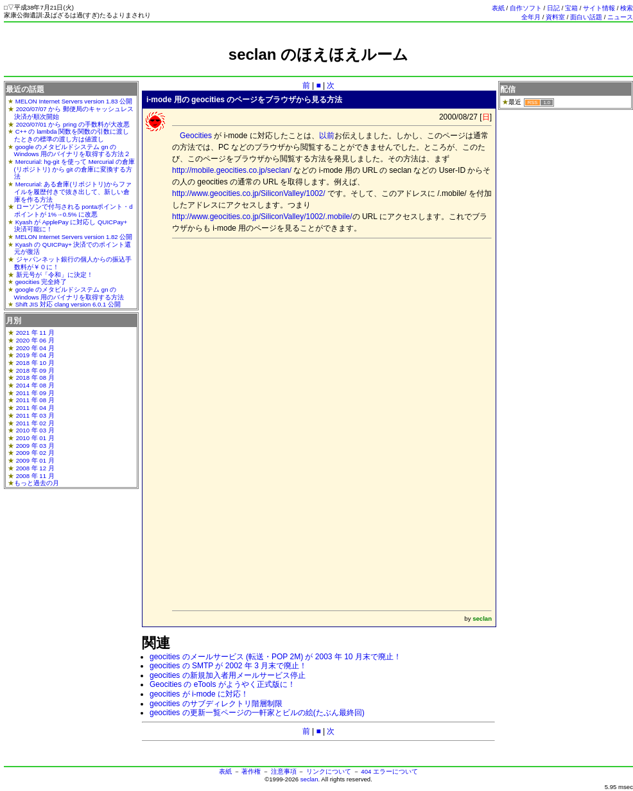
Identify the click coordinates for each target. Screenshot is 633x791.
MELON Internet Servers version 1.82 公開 (74, 236)
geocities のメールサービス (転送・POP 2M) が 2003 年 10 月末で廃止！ (275, 656)
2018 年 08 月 (35, 377)
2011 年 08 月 (35, 400)
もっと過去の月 (36, 482)
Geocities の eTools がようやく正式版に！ (222, 684)
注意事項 (284, 771)
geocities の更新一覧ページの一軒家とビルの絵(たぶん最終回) (257, 712)
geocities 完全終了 (41, 281)
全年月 (531, 17)
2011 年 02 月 (35, 423)
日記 (553, 8)
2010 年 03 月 (35, 430)
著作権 (251, 771)
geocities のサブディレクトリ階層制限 (216, 703)
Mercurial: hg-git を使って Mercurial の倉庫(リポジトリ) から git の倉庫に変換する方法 (74, 169)
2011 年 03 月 (35, 415)
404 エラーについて (389, 771)
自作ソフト (526, 8)
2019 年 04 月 (35, 355)
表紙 (498, 8)
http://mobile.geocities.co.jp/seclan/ (231, 170)
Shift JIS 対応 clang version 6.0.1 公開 (68, 304)
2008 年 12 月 (35, 468)
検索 (626, 8)
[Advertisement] (332, 332)
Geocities (196, 135)
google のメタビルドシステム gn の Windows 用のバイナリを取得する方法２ (72, 150)
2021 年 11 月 (35, 332)
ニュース (620, 17)
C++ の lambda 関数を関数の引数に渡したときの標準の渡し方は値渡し (72, 135)
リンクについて (328, 771)
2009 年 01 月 (35, 460)
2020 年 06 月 (35, 340)
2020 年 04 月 (35, 347)
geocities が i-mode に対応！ (199, 693)
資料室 (555, 17)
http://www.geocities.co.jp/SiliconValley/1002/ (248, 193)
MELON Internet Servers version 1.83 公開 (74, 101)
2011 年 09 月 (35, 392)
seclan (309, 779)
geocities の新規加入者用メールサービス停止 (228, 675)
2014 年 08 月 (35, 385)
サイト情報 (599, 8)
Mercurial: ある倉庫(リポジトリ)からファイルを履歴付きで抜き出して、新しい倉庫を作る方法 (73, 191)
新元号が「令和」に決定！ (54, 274)
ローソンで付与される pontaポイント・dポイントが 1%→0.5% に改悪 (73, 210)
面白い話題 (586, 17)
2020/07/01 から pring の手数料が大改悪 (73, 124)
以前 (326, 135)
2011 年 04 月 (35, 407)
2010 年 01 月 (35, 437)
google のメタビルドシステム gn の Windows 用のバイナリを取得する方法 (69, 293)
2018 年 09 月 (35, 370)
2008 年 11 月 (35, 475)
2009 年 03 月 (35, 445)
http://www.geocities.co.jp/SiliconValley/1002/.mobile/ (262, 216)
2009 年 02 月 (35, 452)
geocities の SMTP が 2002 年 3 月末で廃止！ (228, 665)
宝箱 (571, 8)
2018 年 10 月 (35, 362)
